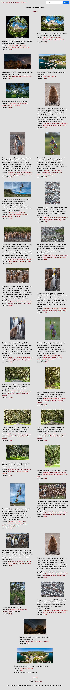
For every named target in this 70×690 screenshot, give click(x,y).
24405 (45, 127)
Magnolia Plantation (49, 474)
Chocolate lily (47, 170)
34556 (10, 49)
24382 (10, 107)
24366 (45, 177)
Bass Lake (46, 76)
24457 (10, 565)
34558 (45, 42)
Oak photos (38, 681)
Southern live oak (13, 391)
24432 (10, 362)
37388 (45, 440)
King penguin (47, 123)
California (26, 47)
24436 (45, 614)
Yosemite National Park (15, 47)
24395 (45, 313)
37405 (45, 479)
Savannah (25, 393)
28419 (28, 643)
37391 (10, 475)
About (8, 2)
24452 (45, 516)
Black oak (11, 45)
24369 (10, 218)
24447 (45, 259)
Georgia (4, 395)
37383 (10, 397)
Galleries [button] (24, 2)
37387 (10, 440)
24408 (10, 263)
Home (3, 2)
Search (17, 2)
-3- (35, 11)
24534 (45, 577)
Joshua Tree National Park (16, 76)
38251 (22, 670)
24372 (10, 528)
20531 (10, 614)
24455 (10, 305)
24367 (45, 362)
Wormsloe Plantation (14, 393)
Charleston (59, 474)
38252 (45, 78)
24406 (10, 177)
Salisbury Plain (47, 125)
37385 (45, 405)
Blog (12, 2)
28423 (10, 78)
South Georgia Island (59, 125)
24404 (45, 222)
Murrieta (10, 105)
